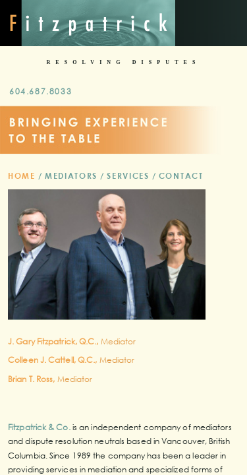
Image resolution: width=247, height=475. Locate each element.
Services (128, 175)
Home (22, 175)
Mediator (72, 341)
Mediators (71, 175)
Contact (181, 175)
